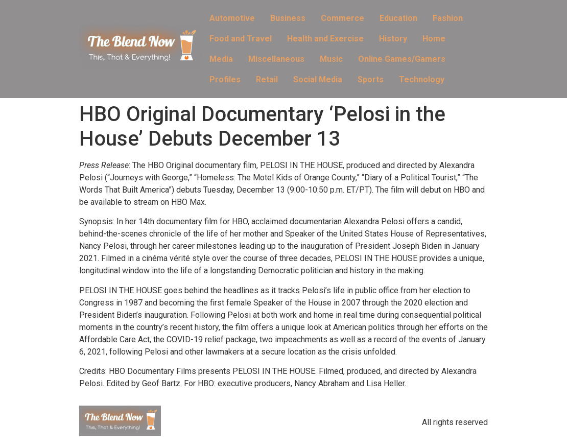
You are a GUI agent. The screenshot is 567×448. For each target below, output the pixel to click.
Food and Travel (240, 38)
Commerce (342, 18)
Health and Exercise (325, 38)
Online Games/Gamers (401, 59)
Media (221, 59)
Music (331, 59)
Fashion (448, 18)
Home (433, 38)
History (393, 38)
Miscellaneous (276, 59)
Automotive (232, 18)
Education (398, 18)
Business (287, 18)
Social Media (317, 79)
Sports (371, 79)
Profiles (225, 79)
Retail (267, 79)
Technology (421, 79)
